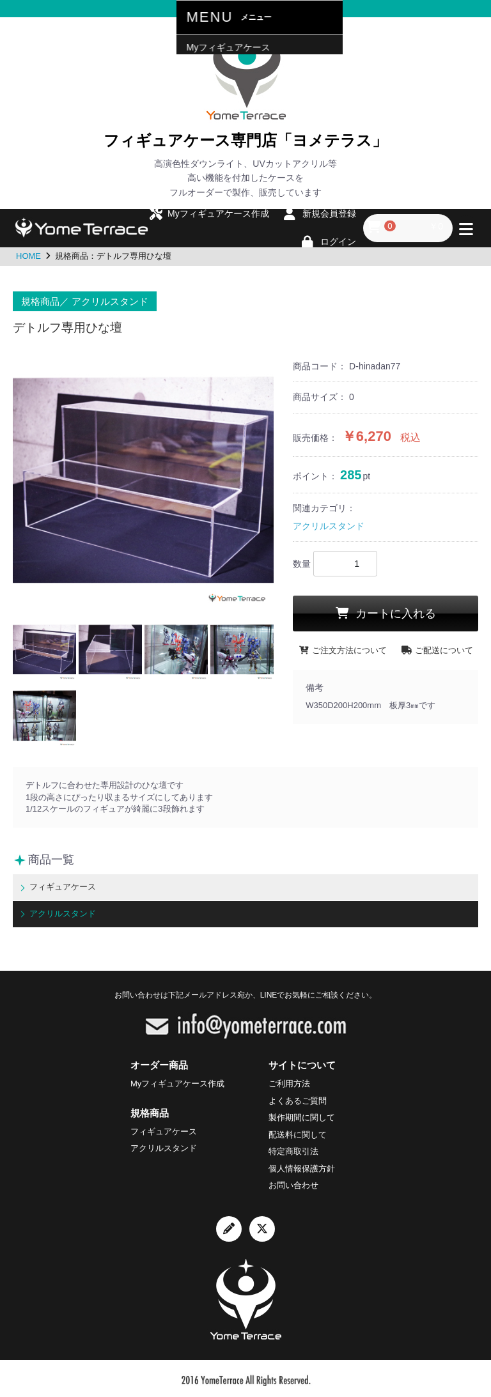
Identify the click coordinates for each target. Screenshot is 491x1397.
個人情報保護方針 (302, 1166)
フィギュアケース (60, 886)
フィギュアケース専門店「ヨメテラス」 (245, 140)
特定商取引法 (293, 1149)
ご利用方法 (289, 1081)
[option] (143, 481)
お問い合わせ (293, 1183)
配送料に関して (298, 1132)
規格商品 (149, 1110)
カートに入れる (394, 613)
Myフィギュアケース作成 (177, 1081)
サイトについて (302, 1062)
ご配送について (437, 650)
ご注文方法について (343, 650)
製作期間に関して (302, 1115)
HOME (28, 256)
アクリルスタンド (328, 526)
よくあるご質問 (298, 1098)
